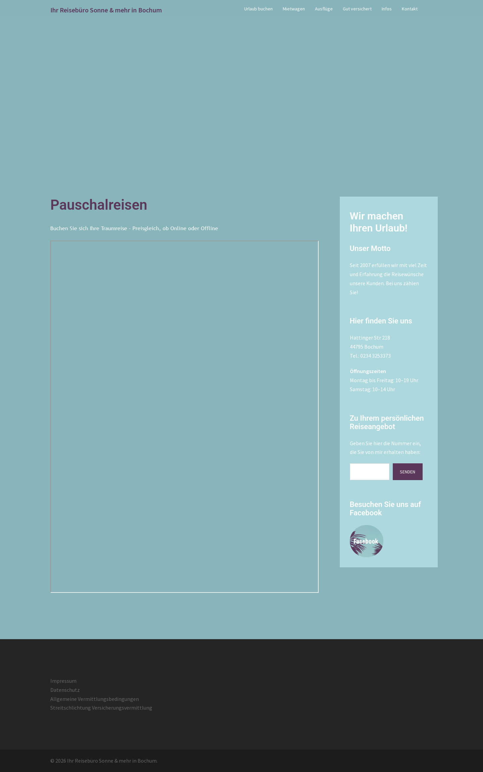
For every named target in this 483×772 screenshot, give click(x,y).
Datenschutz (65, 689)
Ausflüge (324, 9)
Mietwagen (294, 9)
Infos (387, 9)
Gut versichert (357, 9)
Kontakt (410, 9)
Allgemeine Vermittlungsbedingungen (94, 699)
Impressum (63, 680)
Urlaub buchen (258, 9)
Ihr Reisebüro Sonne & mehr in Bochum (106, 10)
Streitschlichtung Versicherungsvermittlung (101, 707)
